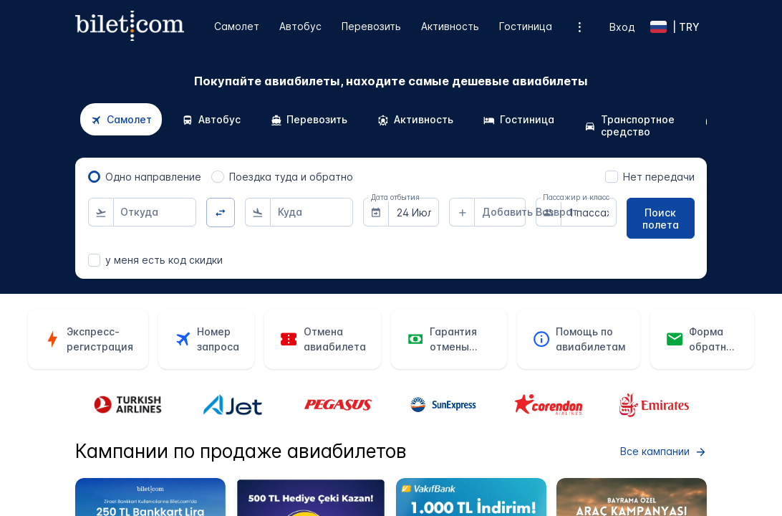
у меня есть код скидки (164, 260)
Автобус (300, 26)
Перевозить (371, 26)
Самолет (236, 26)
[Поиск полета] (660, 218)
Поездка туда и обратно (291, 177)
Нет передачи (659, 177)
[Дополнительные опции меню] (579, 27)
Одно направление (153, 177)
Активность (450, 26)
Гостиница (525, 26)
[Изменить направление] (221, 212)
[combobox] (154, 212)
